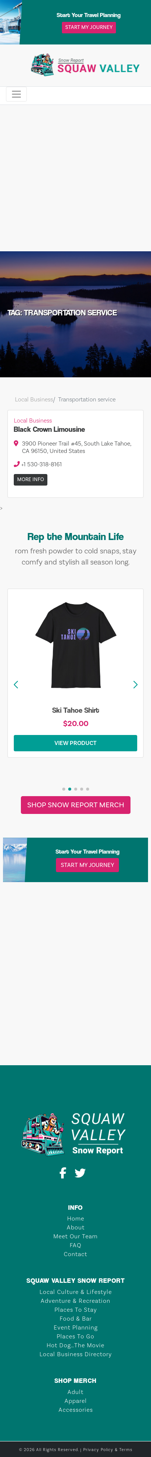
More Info (30, 479)
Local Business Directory (76, 1354)
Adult (75, 1392)
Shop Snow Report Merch (75, 805)
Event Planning (76, 1327)
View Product (75, 743)
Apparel (76, 1401)
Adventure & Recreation (75, 1301)
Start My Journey (89, 27)
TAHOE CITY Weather (75, 1037)
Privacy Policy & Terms (107, 1450)
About (76, 1227)
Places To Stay (75, 1310)
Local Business (34, 399)
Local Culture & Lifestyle (76, 1292)
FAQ (75, 1245)
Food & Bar (76, 1318)
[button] (135, 685)
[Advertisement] (70, 178)
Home (75, 1218)
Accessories (76, 1410)
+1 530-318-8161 (38, 464)
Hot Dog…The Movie (75, 1345)
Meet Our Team (75, 1236)
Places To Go (75, 1336)
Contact (75, 1254)
